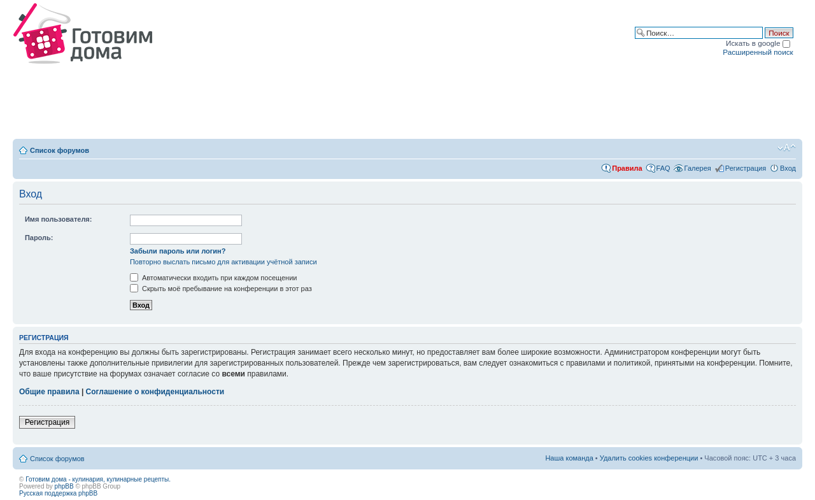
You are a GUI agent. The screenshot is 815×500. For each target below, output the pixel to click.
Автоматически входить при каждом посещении (213, 278)
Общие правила (49, 391)
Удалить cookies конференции (649, 458)
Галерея (697, 168)
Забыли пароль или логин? (178, 251)
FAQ (663, 168)
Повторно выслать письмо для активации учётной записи (223, 262)
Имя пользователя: (58, 219)
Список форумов (59, 150)
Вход (788, 168)
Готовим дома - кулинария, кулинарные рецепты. (98, 479)
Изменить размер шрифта (786, 148)
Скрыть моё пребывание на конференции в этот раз (221, 288)
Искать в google (758, 43)
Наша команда (569, 458)
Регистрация (745, 168)
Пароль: (39, 237)
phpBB (64, 486)
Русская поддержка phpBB (58, 493)
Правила (627, 168)
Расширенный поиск (758, 52)
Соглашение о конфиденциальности (155, 391)
